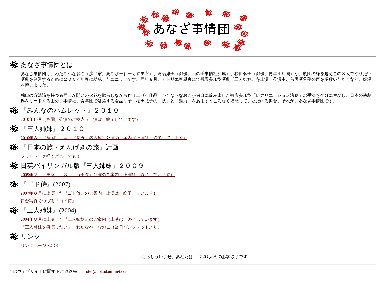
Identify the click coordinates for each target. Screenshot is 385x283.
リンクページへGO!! (40, 245)
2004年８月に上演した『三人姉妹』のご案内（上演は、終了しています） (91, 219)
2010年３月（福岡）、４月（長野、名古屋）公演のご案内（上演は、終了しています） (104, 137)
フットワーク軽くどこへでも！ (50, 156)
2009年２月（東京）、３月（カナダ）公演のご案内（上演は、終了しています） (98, 174)
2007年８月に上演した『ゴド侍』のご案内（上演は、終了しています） (89, 193)
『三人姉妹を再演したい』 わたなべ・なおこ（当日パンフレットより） (91, 227)
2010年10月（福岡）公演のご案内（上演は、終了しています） (80, 119)
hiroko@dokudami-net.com (105, 271)
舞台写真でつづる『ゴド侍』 (48, 201)
